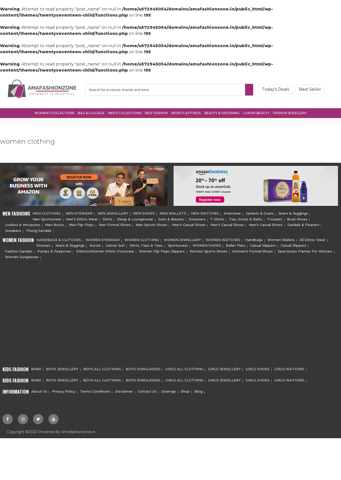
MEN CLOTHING (47, 213)
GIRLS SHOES (257, 368)
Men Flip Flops (81, 224)
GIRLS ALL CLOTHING (184, 368)
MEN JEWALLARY (112, 213)
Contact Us (147, 391)
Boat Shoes (297, 218)
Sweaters (197, 218)
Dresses (43, 245)
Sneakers (13, 230)
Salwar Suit (115, 245)
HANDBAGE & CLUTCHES (58, 239)
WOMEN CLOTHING (141, 239)
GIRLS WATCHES (289, 368)
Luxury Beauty (256, 112)
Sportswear (178, 245)
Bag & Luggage (91, 112)
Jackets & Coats (260, 213)
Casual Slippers (263, 245)
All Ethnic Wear (312, 239)
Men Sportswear (47, 218)
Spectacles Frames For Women (305, 250)
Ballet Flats (235, 245)
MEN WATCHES (205, 213)
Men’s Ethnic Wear (82, 218)
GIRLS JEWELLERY (224, 368)
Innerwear (232, 213)
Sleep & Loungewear (135, 218)
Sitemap (168, 391)
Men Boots (54, 224)
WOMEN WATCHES (223, 239)
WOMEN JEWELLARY (182, 239)
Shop (185, 391)
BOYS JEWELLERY (62, 368)
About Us (39, 391)
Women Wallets (281, 239)
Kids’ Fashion (156, 112)
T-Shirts (217, 218)
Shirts (107, 218)
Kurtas (95, 245)
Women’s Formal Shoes (252, 250)
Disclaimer (124, 391)
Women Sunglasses (22, 256)
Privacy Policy (63, 391)
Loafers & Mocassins (22, 224)
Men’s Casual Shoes (189, 224)
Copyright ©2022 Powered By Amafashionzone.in (51, 431)
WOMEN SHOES (207, 245)
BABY (36, 368)
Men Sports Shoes (151, 224)
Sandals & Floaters (303, 224)
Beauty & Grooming (222, 112)
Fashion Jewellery (290, 112)
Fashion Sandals (19, 250)
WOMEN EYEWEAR (103, 239)
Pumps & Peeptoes (54, 250)
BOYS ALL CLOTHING (102, 368)
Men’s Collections (124, 112)
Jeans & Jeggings (293, 213)
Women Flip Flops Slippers (162, 250)
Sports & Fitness (186, 112)
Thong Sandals (38, 230)
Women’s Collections (54, 112)
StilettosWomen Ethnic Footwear (105, 250)
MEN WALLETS (173, 213)
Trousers (274, 218)
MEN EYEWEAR (79, 213)
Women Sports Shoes (208, 250)
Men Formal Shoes (115, 224)
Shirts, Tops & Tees (146, 245)
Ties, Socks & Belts (245, 218)
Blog (198, 391)
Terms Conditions (95, 391)
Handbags (254, 239)
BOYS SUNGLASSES (143, 368)
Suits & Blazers (171, 218)
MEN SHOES (144, 213)
